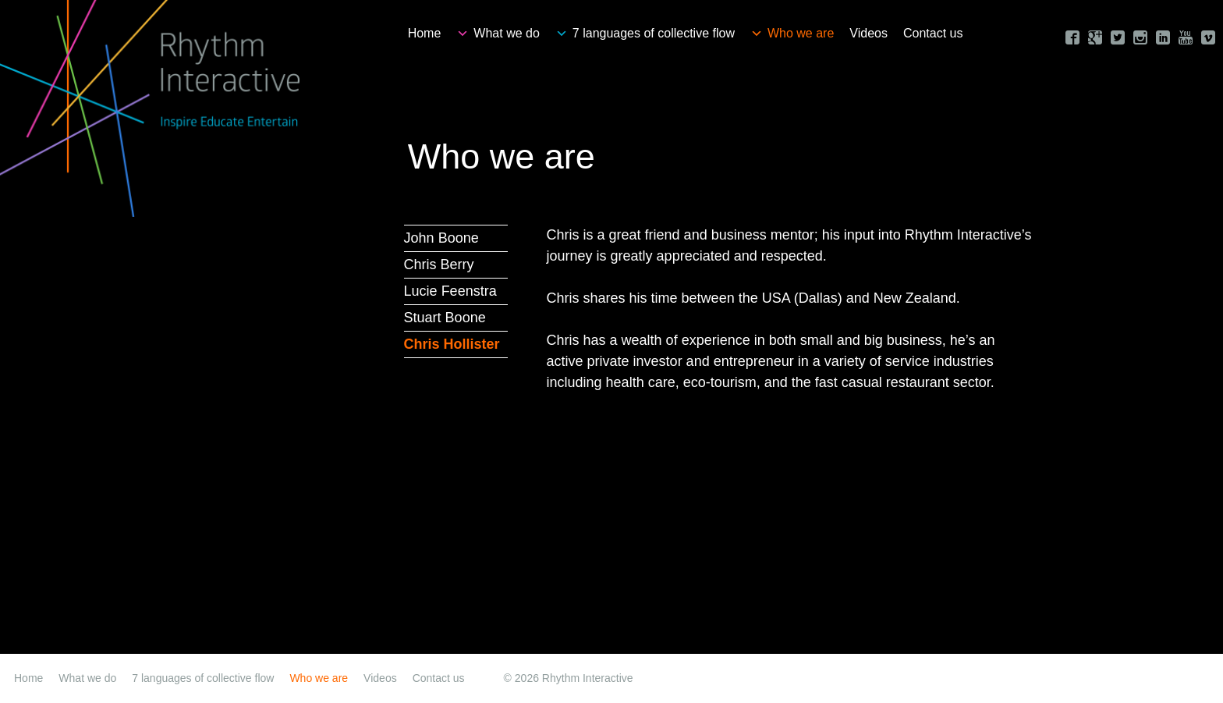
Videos (868, 33)
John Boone (441, 238)
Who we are (800, 33)
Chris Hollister (452, 344)
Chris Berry (439, 264)
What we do (506, 33)
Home (424, 33)
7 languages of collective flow (654, 33)
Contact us (932, 33)
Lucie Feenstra (450, 291)
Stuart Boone (445, 317)
